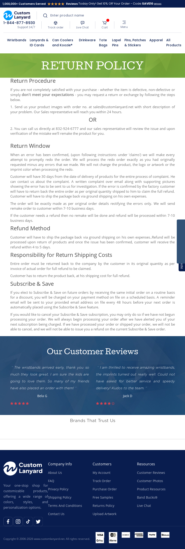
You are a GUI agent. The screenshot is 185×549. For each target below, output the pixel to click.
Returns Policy (103, 505)
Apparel (156, 40)
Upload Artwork (104, 514)
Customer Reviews (151, 472)
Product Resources (151, 489)
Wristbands (16, 40)
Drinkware (87, 40)
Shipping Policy (59, 497)
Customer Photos (150, 481)
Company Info (60, 464)
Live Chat (144, 505)
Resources (146, 464)
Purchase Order (105, 489)
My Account (101, 472)
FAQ (51, 481)
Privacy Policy (58, 489)
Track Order (102, 481)
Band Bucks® (147, 497)
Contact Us (56, 514)
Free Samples (103, 497)
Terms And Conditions (65, 505)
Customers (102, 464)
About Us (55, 472)
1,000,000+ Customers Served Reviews (40, 4)
